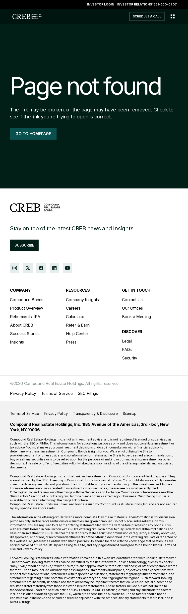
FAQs (127, 349)
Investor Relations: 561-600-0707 (147, 4)
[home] (26, 16)
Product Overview (26, 308)
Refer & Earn (78, 325)
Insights (17, 342)
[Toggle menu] (172, 16)
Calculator (75, 316)
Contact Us (132, 299)
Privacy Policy (23, 393)
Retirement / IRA (25, 316)
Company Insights (82, 299)
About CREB (21, 325)
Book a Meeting (136, 316)
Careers (73, 308)
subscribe (24, 245)
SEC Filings (88, 393)
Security (129, 357)
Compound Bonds (26, 299)
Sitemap (129, 413)
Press (71, 342)
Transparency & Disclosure (95, 413)
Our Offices (132, 308)
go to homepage (33, 133)
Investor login (100, 4)
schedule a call (147, 16)
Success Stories (24, 333)
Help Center (77, 333)
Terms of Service (57, 393)
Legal (127, 341)
